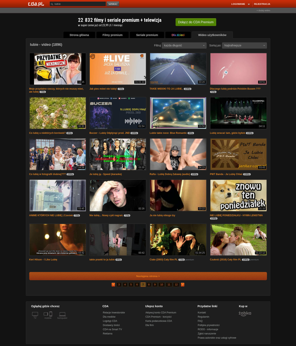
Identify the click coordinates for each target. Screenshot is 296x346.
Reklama (107, 333)
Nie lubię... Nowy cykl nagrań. (106, 215)
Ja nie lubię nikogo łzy (162, 215)
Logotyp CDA (110, 321)
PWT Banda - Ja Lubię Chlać (226, 174)
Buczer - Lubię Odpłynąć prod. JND (109, 133)
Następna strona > (145, 276)
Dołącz (196, 22)
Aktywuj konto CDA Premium (160, 312)
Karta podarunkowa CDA (158, 321)
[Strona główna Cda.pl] (36, 4)
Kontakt (202, 312)
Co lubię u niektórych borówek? (47, 133)
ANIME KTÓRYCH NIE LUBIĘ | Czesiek (51, 215)
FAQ (200, 321)
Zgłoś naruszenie (207, 333)
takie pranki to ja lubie (102, 259)
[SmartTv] (51, 320)
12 (176, 284)
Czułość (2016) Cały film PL (225, 259)
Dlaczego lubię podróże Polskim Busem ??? (235, 88)
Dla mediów (109, 316)
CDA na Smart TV (112, 329)
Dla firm (149, 325)
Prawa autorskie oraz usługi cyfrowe (217, 337)
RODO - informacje (208, 329)
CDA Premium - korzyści (158, 316)
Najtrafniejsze (244, 45)
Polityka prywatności (209, 325)
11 (169, 284)
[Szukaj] (78, 3)
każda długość (184, 45)
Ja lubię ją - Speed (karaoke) (105, 174)
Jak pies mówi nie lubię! (103, 88)
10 (161, 284)
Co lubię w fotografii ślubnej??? (47, 174)
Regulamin (203, 316)
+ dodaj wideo (263, 10)
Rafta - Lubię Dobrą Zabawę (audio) (170, 174)
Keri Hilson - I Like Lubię (43, 259)
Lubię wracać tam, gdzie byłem (227, 133)
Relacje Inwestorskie (114, 312)
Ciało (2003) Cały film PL (164, 259)
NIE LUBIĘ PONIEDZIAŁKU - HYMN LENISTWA (236, 215)
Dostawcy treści (111, 325)
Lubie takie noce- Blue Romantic (168, 133)
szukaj (113, 4)
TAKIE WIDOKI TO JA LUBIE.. (166, 88)
